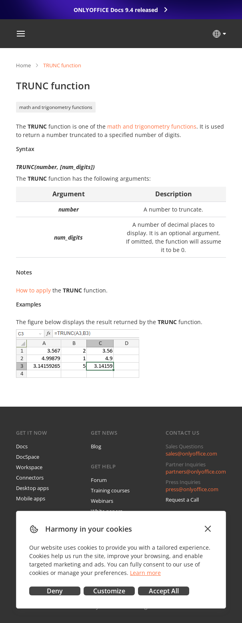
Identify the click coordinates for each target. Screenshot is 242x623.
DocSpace (27, 456)
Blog (96, 446)
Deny (55, 591)
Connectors (30, 477)
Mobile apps (30, 498)
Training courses (110, 490)
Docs (22, 446)
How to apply (33, 290)
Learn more (145, 573)
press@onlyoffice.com (192, 489)
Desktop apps (32, 488)
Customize (109, 591)
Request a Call (182, 499)
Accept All (164, 591)
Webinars (102, 500)
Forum (99, 480)
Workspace (29, 467)
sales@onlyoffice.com (191, 453)
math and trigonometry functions (55, 107)
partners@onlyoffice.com (196, 471)
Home (23, 65)
